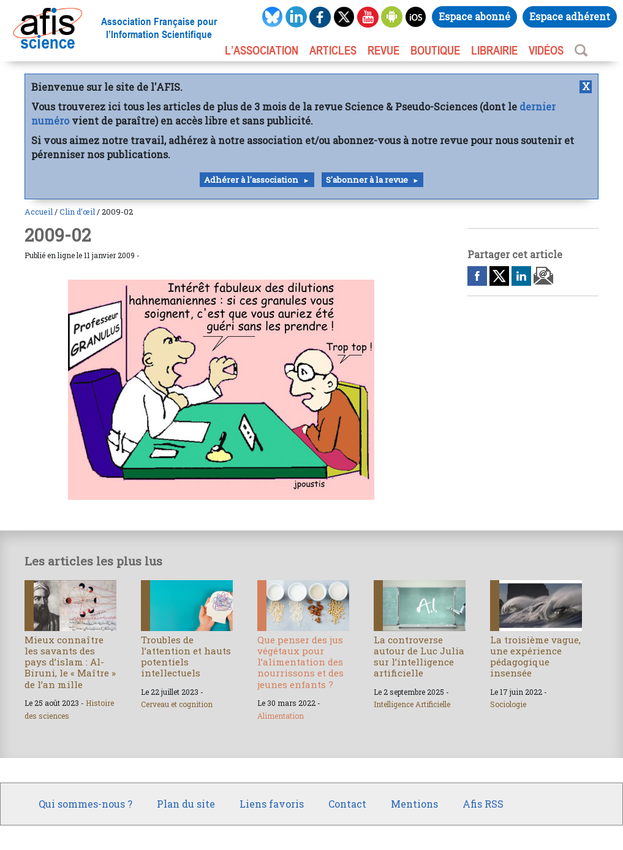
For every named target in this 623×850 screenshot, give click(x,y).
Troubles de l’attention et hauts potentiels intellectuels (186, 657)
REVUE (383, 50)
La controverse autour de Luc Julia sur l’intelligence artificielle (419, 657)
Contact (347, 803)
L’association (261, 50)
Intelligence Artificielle (412, 704)
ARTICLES (333, 50)
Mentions (414, 803)
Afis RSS (483, 803)
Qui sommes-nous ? (85, 803)
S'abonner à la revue (367, 179)
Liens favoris (272, 803)
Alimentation (280, 716)
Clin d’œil (77, 211)
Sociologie (508, 704)
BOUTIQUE (435, 50)
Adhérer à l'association (251, 179)
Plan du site (186, 803)
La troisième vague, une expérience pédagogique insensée (535, 657)
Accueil (39, 211)
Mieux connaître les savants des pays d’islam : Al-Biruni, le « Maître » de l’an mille (70, 662)
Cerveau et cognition (177, 704)
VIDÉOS (546, 50)
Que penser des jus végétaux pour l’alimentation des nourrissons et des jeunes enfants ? (300, 662)
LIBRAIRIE (494, 50)
